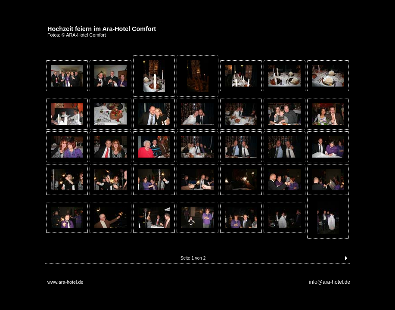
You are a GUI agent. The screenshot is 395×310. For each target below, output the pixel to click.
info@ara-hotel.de (329, 282)
